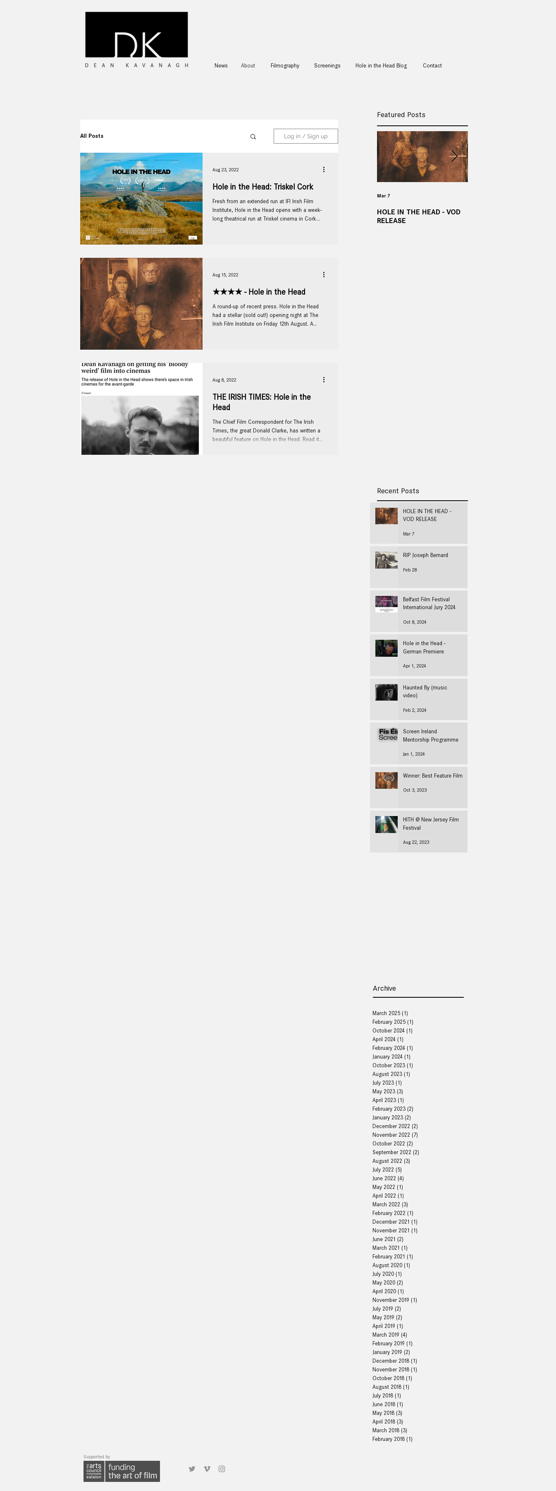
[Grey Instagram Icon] (221, 1469)
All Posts (91, 135)
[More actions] (327, 170)
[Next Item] (454, 156)
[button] (253, 137)
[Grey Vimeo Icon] (207, 1469)
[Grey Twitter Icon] (192, 1469)
